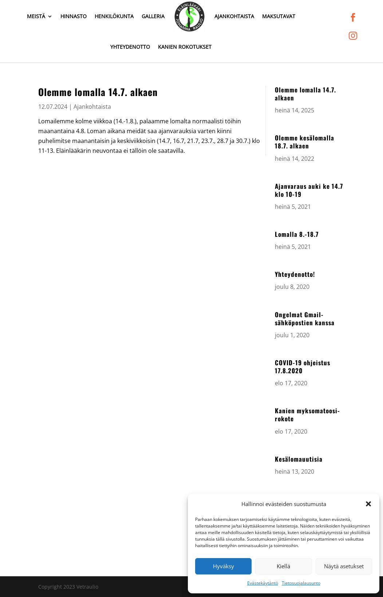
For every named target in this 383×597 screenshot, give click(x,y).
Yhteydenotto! (295, 274)
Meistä (36, 16)
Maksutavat (278, 16)
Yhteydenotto (130, 46)
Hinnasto (73, 16)
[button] (368, 504)
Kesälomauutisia (299, 458)
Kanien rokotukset (185, 46)
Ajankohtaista (234, 16)
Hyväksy (223, 566)
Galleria (153, 16)
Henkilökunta (114, 16)
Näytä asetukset (344, 566)
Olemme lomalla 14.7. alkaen (305, 93)
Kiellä (283, 566)
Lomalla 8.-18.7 (297, 234)
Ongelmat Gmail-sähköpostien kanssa (305, 318)
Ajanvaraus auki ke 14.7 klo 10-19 (309, 190)
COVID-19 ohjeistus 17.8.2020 (302, 366)
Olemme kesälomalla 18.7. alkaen (304, 141)
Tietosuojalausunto (301, 583)
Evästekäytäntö (262, 583)
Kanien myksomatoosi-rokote (307, 414)
